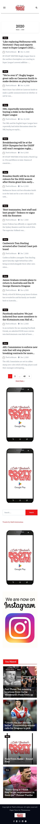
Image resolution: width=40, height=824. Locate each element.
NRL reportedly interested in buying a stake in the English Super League (18, 111)
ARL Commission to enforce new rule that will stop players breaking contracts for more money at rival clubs (20, 352)
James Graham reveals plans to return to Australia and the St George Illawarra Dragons (19, 282)
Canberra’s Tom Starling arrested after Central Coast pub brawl (20, 246)
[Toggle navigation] (4, 7)
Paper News (14, 810)
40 (24, 376)
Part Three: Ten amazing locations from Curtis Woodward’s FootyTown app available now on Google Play (19, 695)
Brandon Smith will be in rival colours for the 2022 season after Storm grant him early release (19, 180)
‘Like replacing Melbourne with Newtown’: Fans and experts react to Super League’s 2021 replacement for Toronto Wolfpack (19, 47)
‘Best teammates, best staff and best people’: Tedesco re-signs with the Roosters (19, 212)
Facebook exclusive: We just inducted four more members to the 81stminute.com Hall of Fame (20, 318)
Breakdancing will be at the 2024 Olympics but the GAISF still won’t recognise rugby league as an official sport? (18, 147)
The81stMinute (10, 52)
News (5, 38)
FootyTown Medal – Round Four (19, 760)
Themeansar (25, 810)
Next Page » (20, 381)
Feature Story (10, 670)
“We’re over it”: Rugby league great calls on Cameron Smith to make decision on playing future (20, 78)
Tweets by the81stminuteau (13, 522)
